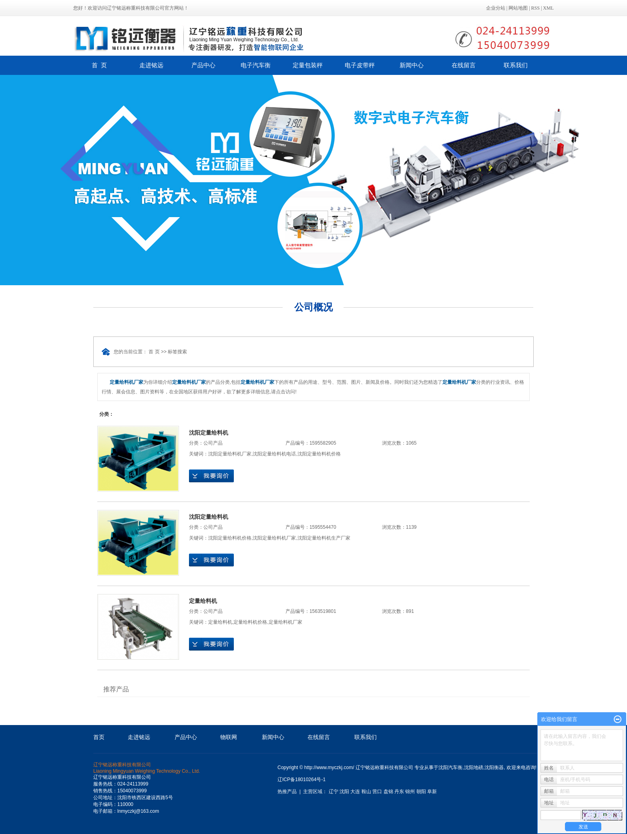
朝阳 (421, 791)
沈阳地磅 (473, 767)
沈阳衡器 (494, 767)
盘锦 (388, 791)
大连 (355, 791)
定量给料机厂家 (285, 622)
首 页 (99, 65)
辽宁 (333, 791)
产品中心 (203, 65)
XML (548, 8)
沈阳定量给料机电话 (274, 454)
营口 (377, 791)
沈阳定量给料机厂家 (229, 454)
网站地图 (518, 8)
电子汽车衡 (256, 65)
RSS (535, 8)
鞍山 (366, 791)
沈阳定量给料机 (208, 432)
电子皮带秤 (360, 65)
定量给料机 (203, 601)
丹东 (399, 791)
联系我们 (516, 65)
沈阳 (344, 791)
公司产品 (213, 443)
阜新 (432, 791)
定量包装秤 (308, 65)
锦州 (410, 791)
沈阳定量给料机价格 (319, 454)
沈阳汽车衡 (450, 767)
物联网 (228, 737)
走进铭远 (151, 65)
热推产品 (287, 791)
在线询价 (211, 475)
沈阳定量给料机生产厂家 (323, 538)
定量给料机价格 (250, 622)
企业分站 (495, 8)
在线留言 (464, 65)
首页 (98, 737)
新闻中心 (412, 65)
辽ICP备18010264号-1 (301, 779)
